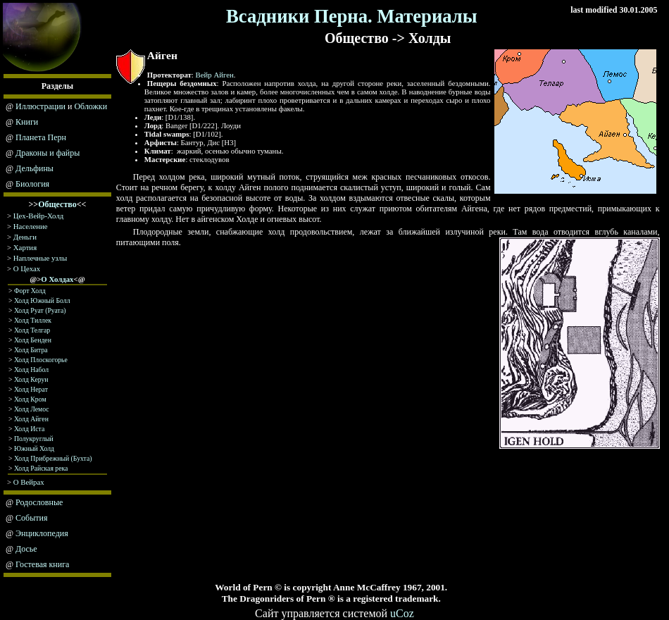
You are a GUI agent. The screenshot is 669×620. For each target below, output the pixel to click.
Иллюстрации (40, 106)
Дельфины (34, 168)
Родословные (39, 502)
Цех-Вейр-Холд (38, 215)
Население (30, 226)
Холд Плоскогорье (41, 360)
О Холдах (57, 279)
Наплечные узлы (40, 258)
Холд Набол (31, 369)
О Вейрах (28, 482)
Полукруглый (34, 438)
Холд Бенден (32, 340)
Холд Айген (31, 419)
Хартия (25, 247)
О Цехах (26, 268)
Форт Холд (30, 290)
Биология (32, 184)
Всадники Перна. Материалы (351, 16)
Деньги (25, 236)
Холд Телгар (32, 330)
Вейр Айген (215, 74)
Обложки (90, 106)
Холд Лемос (31, 409)
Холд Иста (29, 429)
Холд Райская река (41, 468)
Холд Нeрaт (31, 389)
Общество (57, 204)
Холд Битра (31, 350)
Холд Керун (31, 379)
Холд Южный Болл (42, 300)
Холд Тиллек (32, 320)
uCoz (402, 613)
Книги (26, 122)
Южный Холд (34, 448)
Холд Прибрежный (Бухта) (53, 458)
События (31, 518)
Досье (26, 549)
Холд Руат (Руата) (40, 310)
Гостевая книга (42, 564)
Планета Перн (40, 137)
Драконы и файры (47, 153)
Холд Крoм (30, 399)
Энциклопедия (41, 533)
